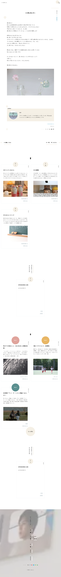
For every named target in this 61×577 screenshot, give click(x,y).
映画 (27, 423)
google (41, 313)
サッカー (56, 376)
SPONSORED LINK (23, 285)
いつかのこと (4, 2)
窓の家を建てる (56, 18)
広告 (42, 311)
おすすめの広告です (22, 288)
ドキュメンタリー (24, 376)
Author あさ (25, 245)
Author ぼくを (25, 378)
